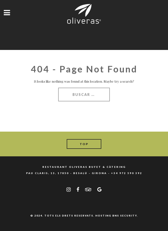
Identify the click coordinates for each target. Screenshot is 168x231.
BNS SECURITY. (125, 215)
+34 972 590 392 (126, 173)
